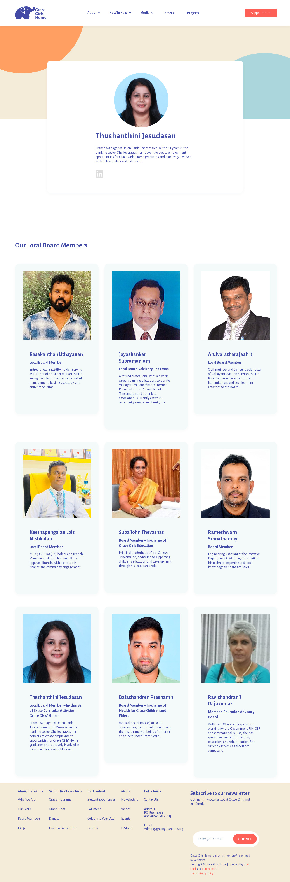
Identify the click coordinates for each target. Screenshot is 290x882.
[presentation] (226, 821)
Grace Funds (57, 809)
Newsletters (129, 799)
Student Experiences (101, 799)
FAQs (21, 828)
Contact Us (151, 799)
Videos (125, 809)
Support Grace (261, 13)
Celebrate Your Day (100, 818)
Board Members (29, 818)
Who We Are (26, 799)
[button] (94, 12)
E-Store (126, 828)
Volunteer (94, 809)
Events (125, 818)
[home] (30, 12)
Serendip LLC (209, 868)
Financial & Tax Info (62, 828)
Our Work (24, 809)
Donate (54, 818)
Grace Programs (60, 799)
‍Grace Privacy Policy (202, 873)
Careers (92, 828)
